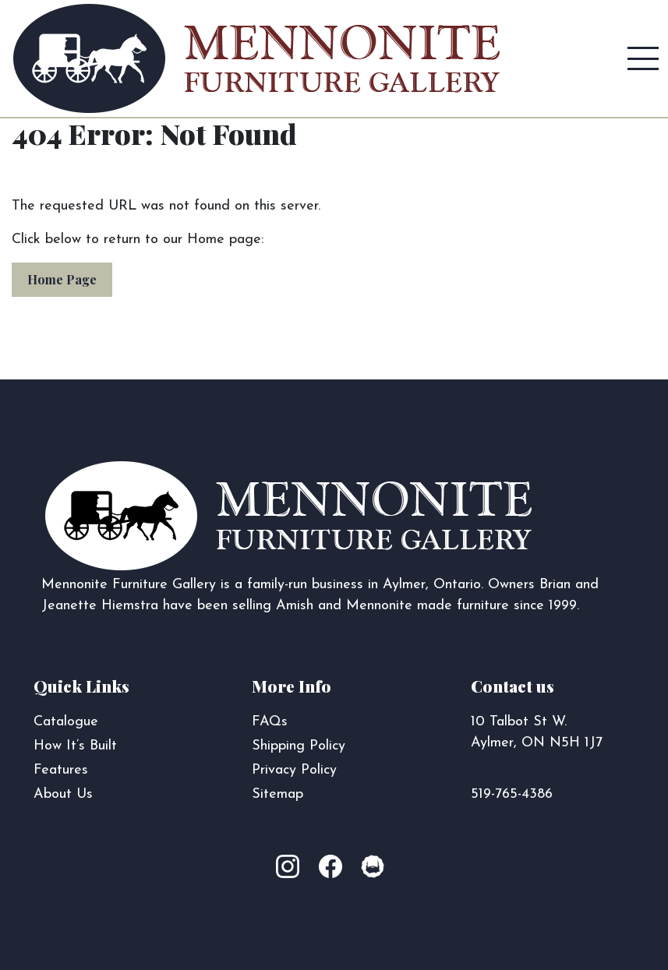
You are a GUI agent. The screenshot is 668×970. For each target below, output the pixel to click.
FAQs (270, 721)
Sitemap (277, 794)
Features (61, 770)
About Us (63, 794)
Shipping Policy (298, 746)
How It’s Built (75, 746)
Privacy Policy (294, 770)
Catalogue (66, 721)
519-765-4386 (512, 794)
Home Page (62, 279)
